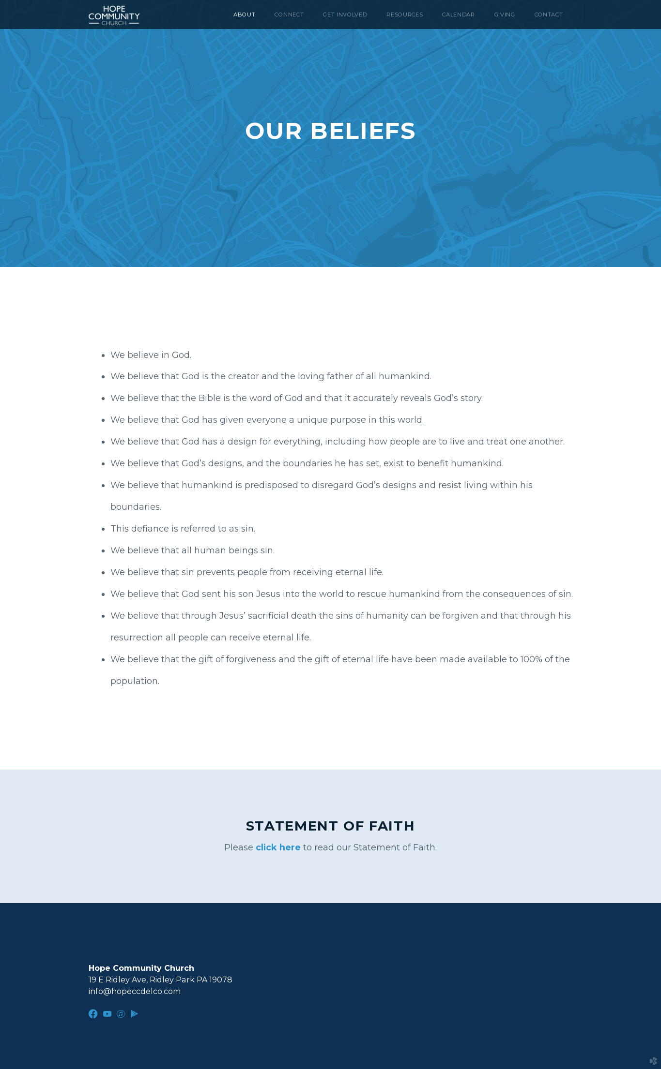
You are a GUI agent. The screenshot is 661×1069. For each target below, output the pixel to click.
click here (279, 847)
